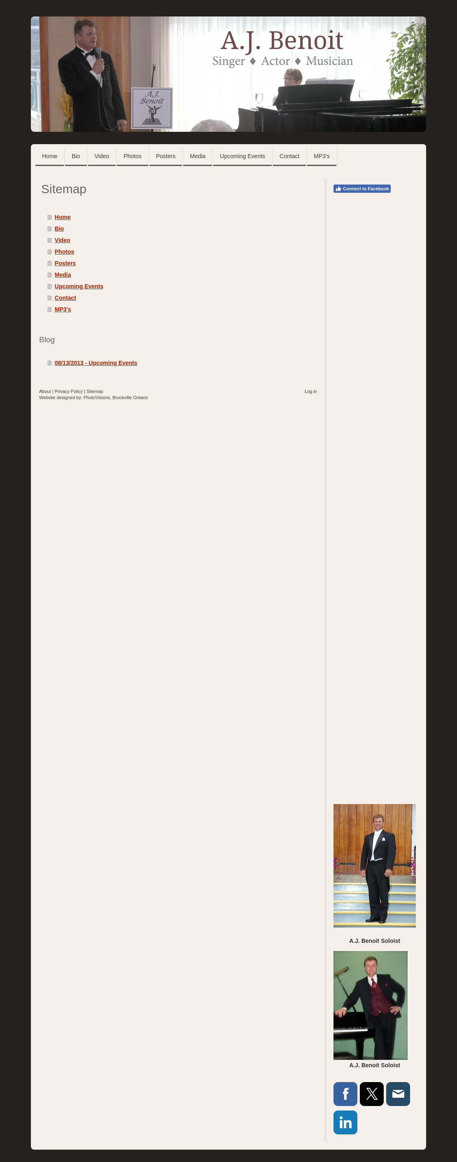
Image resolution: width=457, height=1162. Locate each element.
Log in (311, 391)
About (45, 391)
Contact (65, 298)
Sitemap (94, 391)
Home (63, 217)
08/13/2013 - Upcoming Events (96, 363)
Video (62, 240)
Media (63, 274)
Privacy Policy (69, 391)
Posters (65, 263)
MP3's (63, 309)
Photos (64, 251)
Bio (59, 228)
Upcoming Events (79, 286)
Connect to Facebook (362, 188)
